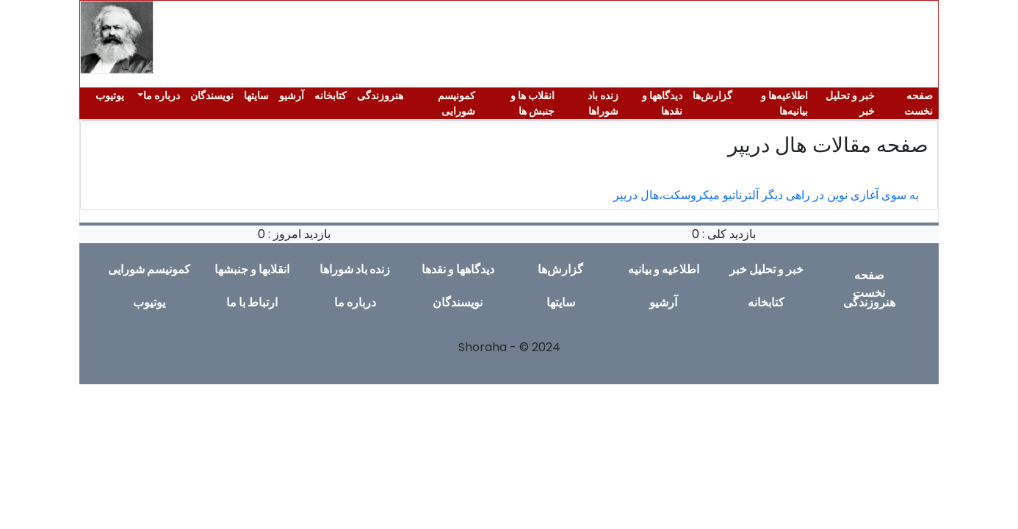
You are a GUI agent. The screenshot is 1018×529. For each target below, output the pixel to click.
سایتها (256, 95)
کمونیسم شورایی (456, 103)
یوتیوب (109, 95)
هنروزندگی (380, 95)
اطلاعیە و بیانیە (663, 269)
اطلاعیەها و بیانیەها (784, 103)
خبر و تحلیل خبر (850, 103)
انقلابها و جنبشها (251, 269)
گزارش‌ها (712, 95)
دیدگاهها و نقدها (662, 103)
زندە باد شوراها (603, 103)
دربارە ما (161, 95)
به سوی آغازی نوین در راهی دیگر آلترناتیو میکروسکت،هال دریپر (766, 195)
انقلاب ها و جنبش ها (532, 103)
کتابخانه (330, 95)
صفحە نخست (918, 103)
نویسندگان (212, 95)
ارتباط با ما (252, 302)
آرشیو (291, 95)
